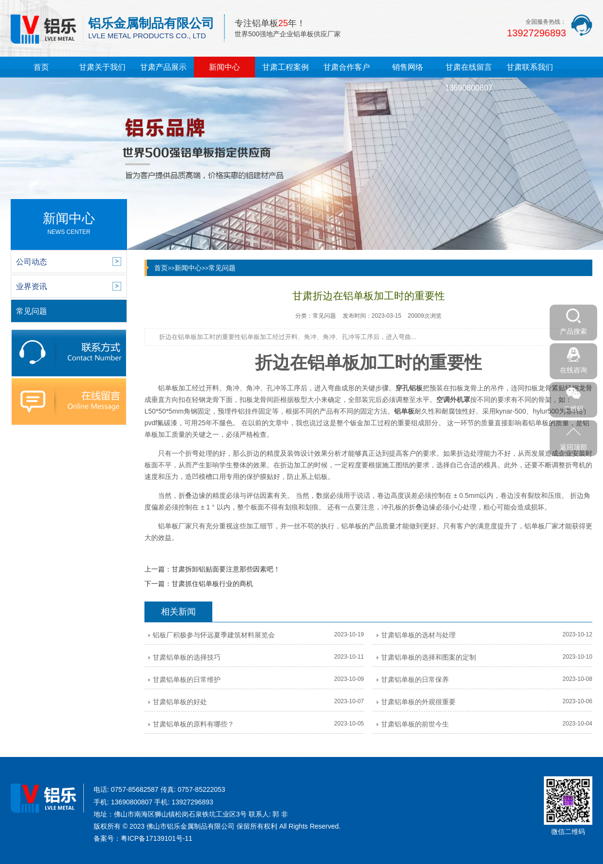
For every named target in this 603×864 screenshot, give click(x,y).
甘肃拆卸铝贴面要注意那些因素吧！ (226, 569)
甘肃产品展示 (163, 67)
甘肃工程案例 (285, 67)
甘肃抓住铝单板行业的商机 (212, 583)
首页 (41, 67)
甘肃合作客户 (346, 67)
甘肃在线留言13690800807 (468, 77)
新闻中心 (224, 67)
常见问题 (222, 268)
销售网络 (407, 67)
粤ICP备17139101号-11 (156, 838)
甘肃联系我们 (530, 67)
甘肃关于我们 (102, 67)
